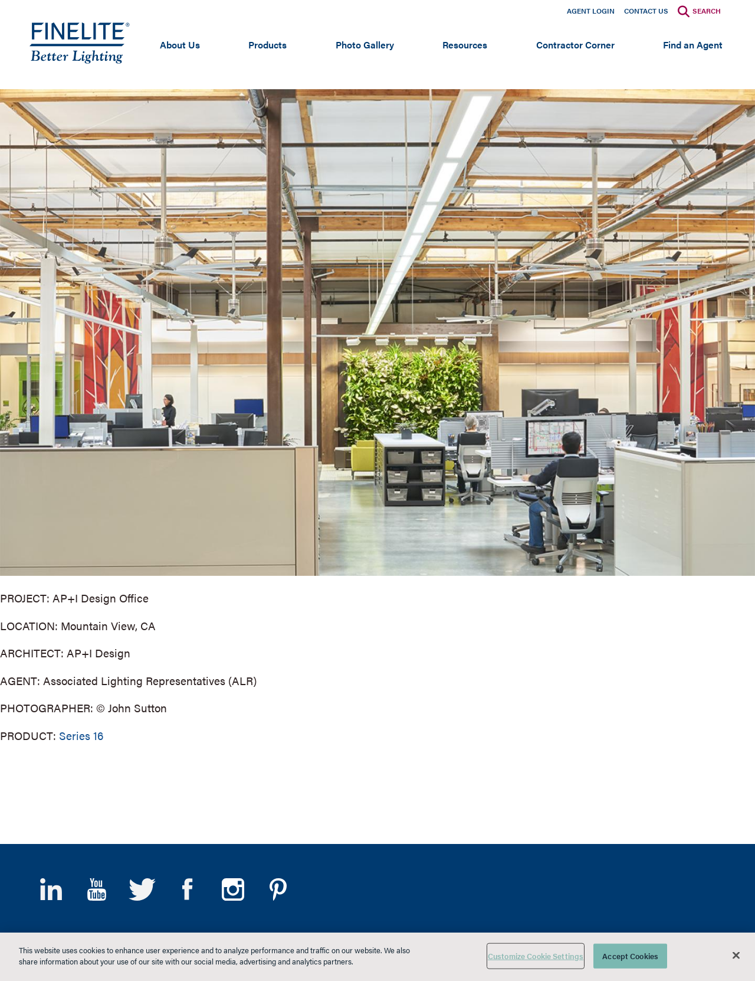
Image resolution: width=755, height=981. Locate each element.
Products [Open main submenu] (267, 44)
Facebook (187, 889)
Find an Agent (693, 44)
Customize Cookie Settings (535, 956)
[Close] (736, 955)
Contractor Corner (575, 44)
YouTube (96, 889)
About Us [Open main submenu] (180, 44)
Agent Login (591, 10)
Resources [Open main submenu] (464, 44)
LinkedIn (51, 889)
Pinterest (278, 889)
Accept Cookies (630, 956)
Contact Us (646, 10)
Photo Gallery (365, 44)
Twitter (141, 889)
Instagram (232, 889)
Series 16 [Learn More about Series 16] (81, 736)
